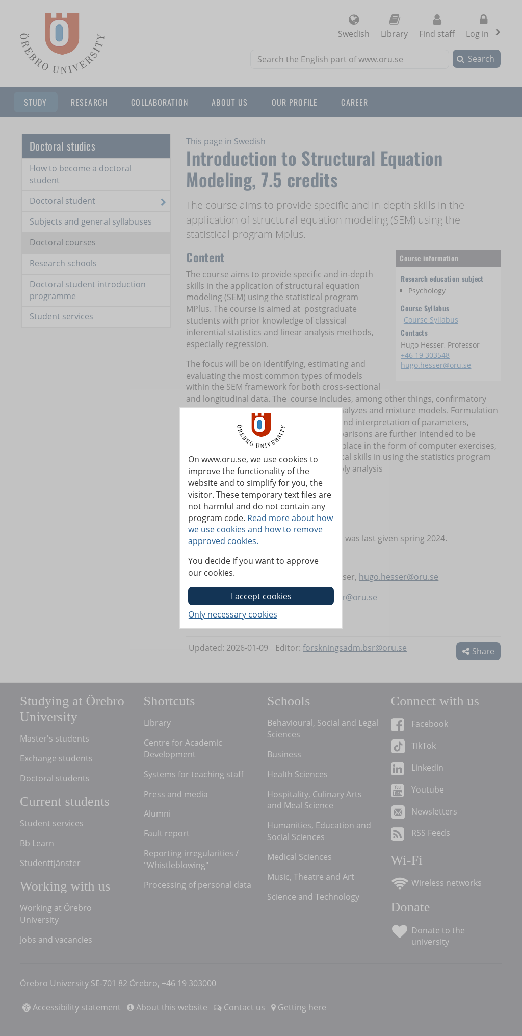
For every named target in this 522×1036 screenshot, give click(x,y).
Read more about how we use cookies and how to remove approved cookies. (260, 529)
